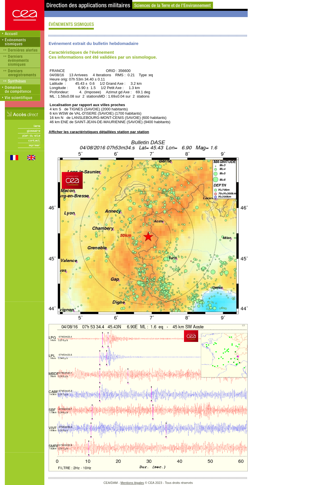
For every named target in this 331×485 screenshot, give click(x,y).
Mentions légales (132, 482)
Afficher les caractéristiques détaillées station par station (99, 132)
